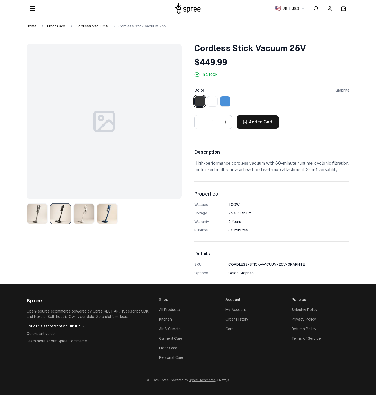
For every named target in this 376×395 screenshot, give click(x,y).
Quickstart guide (41, 333)
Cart (229, 328)
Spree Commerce (202, 380)
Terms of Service (306, 338)
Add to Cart (257, 122)
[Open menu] (32, 8)
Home (31, 26)
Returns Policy (304, 328)
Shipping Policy (305, 309)
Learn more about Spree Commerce (57, 341)
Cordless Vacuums (92, 26)
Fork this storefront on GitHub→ (55, 326)
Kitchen (165, 319)
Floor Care (56, 26)
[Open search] (316, 8)
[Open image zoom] (104, 121)
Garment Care (170, 338)
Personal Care (171, 357)
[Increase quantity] (225, 122)
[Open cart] (343, 8)
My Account (235, 309)
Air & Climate (170, 328)
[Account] (330, 8)
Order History (237, 319)
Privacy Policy (304, 319)
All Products (169, 309)
